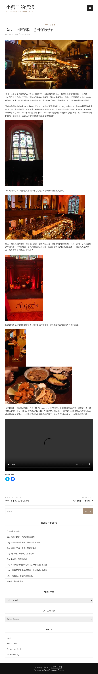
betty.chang (13, 34)
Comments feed (14, 649)
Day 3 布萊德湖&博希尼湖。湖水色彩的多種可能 (27, 564)
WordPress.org (13, 654)
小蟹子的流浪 (20, 7)
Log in (9, 638)
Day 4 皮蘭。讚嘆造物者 (17, 559)
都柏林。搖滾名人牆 (15, 581)
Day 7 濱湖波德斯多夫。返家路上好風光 (23, 542)
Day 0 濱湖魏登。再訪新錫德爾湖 (21, 537)
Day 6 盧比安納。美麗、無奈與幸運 (21, 548)
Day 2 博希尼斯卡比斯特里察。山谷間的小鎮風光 (27, 570)
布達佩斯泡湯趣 (13, 531)
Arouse (61, 670)
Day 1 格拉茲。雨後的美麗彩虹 (20, 575)
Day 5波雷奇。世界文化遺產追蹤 (20, 553)
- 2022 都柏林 (49, 24)
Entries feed (12, 643)
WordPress (49, 670)
